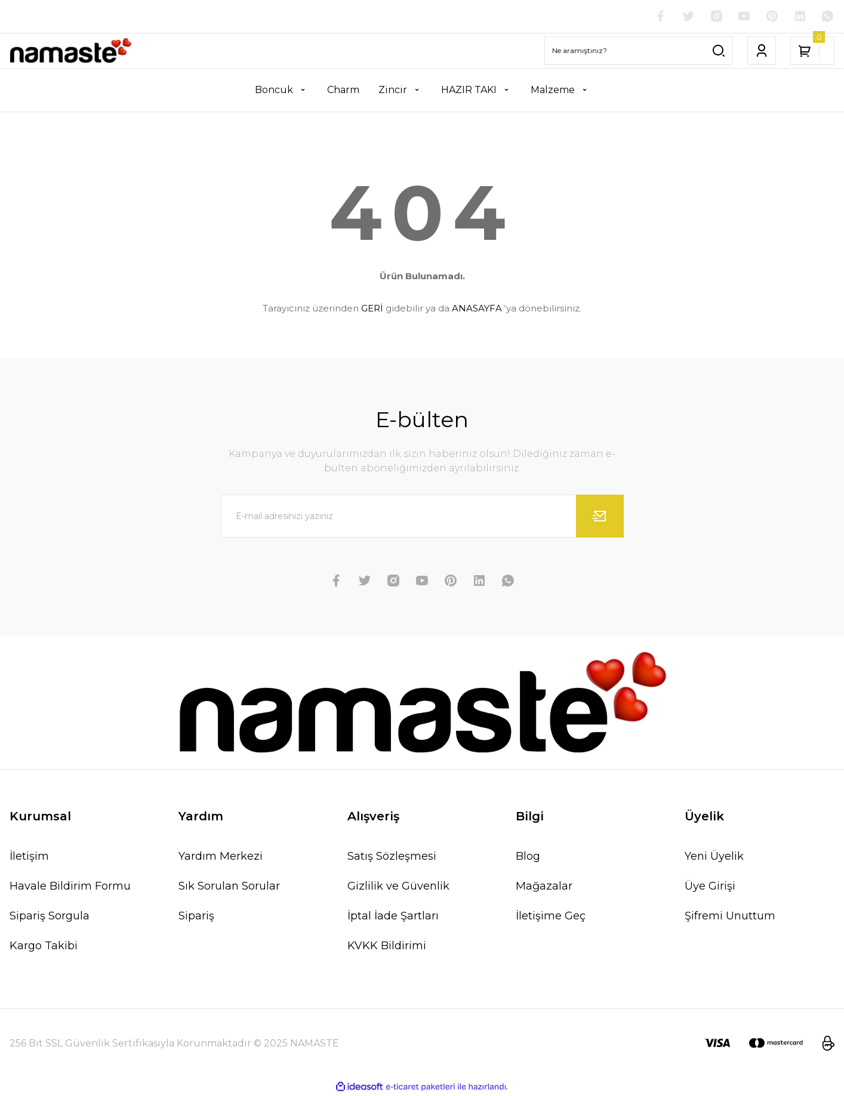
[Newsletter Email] (422, 516)
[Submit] (600, 516)
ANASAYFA (477, 309)
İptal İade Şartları (393, 916)
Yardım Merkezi (220, 856)
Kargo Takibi (44, 946)
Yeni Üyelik (714, 856)
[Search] (638, 51)
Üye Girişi (710, 886)
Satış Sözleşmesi (391, 856)
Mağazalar (544, 886)
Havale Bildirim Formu (70, 886)
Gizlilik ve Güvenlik (398, 886)
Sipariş (196, 916)
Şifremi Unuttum (730, 916)
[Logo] (70, 51)
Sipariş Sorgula (50, 916)
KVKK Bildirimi (386, 946)
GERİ (372, 309)
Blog (528, 856)
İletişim (29, 856)
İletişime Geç (551, 916)
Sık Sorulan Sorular (229, 886)
